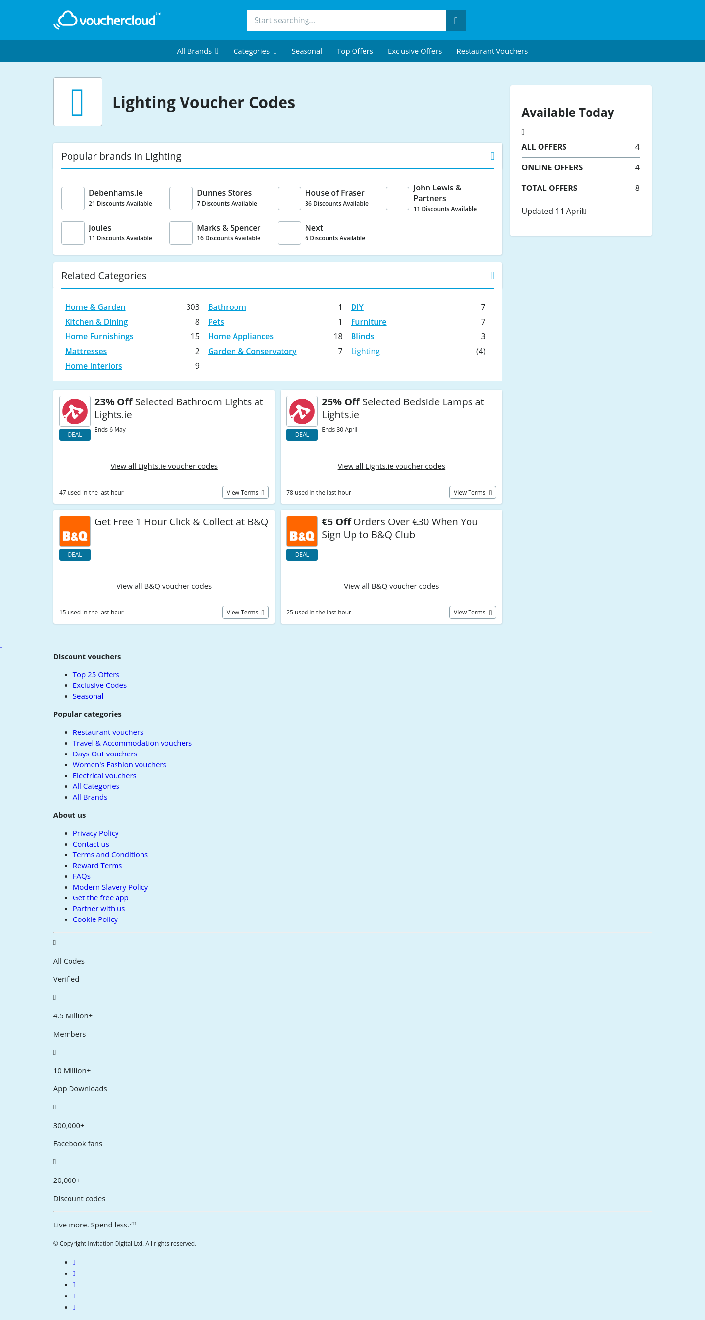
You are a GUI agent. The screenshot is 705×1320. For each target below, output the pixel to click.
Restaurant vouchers (492, 51)
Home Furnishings (99, 336)
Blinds (362, 336)
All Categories (96, 786)
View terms (243, 492)
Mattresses (86, 351)
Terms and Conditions (110, 854)
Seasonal (307, 51)
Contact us (91, 844)
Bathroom (227, 307)
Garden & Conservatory (252, 351)
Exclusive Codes (100, 685)
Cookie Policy (95, 919)
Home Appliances (241, 336)
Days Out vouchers (105, 753)
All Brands (90, 796)
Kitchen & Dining (96, 321)
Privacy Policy (96, 833)
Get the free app (101, 897)
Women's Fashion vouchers (119, 764)
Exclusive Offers (415, 51)
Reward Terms (97, 865)
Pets (216, 321)
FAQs (82, 876)
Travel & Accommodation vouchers (132, 743)
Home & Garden (95, 307)
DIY (357, 307)
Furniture (369, 321)
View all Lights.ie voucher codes (164, 466)
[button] (198, 51)
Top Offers (355, 51)
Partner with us (99, 908)
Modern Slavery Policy (110, 887)
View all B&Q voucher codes (164, 585)
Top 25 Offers (96, 674)
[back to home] (107, 20)
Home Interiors (93, 365)
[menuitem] (198, 51)
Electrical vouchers (105, 775)
